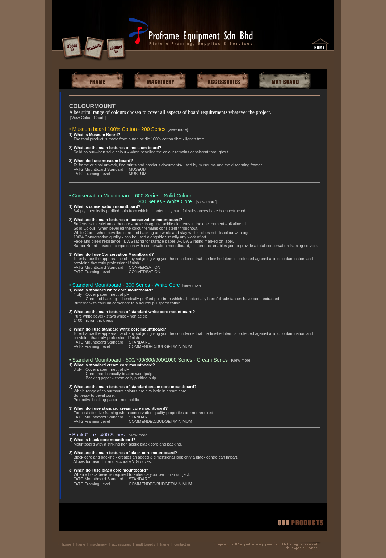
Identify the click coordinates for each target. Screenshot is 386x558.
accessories (121, 544)
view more (178, 129)
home (66, 544)
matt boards (145, 544)
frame (80, 544)
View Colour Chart (88, 117)
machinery (98, 544)
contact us (182, 544)
